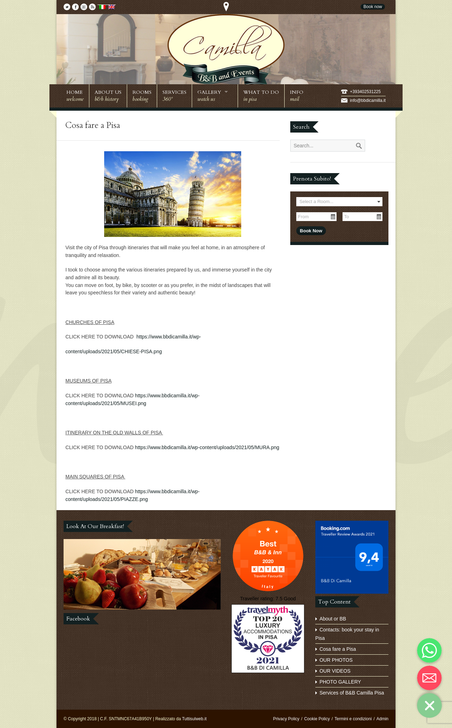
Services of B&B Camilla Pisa (352, 693)
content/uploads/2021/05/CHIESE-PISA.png (113, 351)
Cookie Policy (317, 718)
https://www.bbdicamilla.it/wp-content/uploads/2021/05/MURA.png (207, 447)
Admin (382, 718)
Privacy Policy (286, 718)
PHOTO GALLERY (340, 682)
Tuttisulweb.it (194, 718)
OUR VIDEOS (335, 671)
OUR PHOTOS (336, 660)
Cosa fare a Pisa (338, 649)
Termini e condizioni (352, 718)
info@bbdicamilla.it (368, 100)
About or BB (333, 619)
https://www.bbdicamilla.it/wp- (168, 336)
